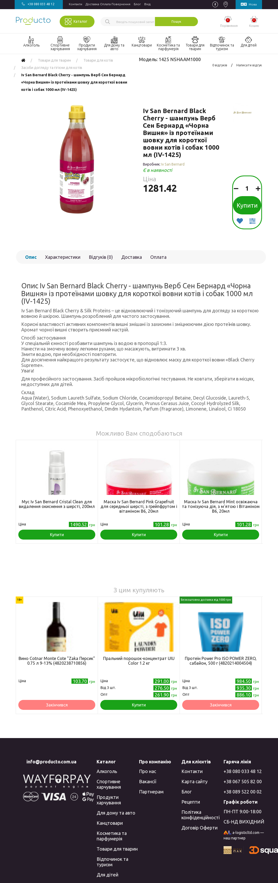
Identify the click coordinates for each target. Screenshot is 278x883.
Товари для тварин (117, 848)
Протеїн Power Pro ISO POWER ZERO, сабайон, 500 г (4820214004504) (221, 660)
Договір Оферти (199, 827)
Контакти (75, 4)
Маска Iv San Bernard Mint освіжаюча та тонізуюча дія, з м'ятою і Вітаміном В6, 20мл (221, 506)
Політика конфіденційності (200, 814)
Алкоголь (107, 771)
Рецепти (190, 801)
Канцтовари (110, 823)
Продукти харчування (109, 799)
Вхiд (147, 4)
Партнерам (151, 791)
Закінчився (57, 705)
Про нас (147, 771)
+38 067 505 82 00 (243, 781)
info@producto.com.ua (51, 761)
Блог (137, 4)
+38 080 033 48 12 (243, 771)
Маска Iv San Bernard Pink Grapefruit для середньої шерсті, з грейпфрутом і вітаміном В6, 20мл (139, 506)
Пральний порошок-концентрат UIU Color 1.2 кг (139, 660)
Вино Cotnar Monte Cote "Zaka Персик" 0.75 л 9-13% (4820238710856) (57, 660)
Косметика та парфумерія (112, 836)
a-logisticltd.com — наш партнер (244, 835)
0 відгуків (219, 65)
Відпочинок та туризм (112, 861)
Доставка (131, 257)
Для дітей (107, 874)
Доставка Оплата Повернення (108, 4)
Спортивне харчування (109, 784)
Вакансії (147, 781)
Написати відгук (249, 65)
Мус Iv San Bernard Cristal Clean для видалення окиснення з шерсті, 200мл (57, 504)
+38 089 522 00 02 (243, 791)
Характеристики (62, 257)
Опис (31, 257)
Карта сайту (194, 781)
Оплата (158, 257)
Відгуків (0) (101, 257)
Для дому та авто (116, 812)
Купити (247, 205)
